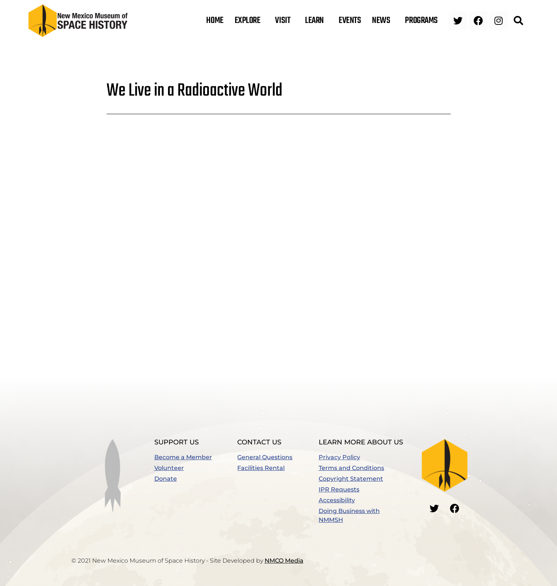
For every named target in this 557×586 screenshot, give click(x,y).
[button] (518, 20)
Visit (284, 21)
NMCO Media (284, 560)
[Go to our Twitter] (434, 508)
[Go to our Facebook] (454, 508)
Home (214, 21)
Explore (249, 21)
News (383, 21)
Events (350, 21)
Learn (316, 21)
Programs (423, 21)
